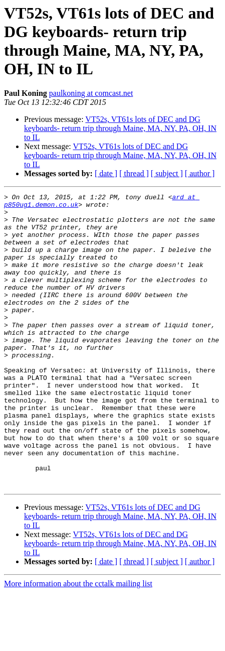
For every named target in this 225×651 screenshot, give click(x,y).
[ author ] (200, 173)
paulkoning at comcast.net (91, 93)
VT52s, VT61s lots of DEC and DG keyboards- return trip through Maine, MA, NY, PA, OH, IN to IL (120, 128)
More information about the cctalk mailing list (78, 642)
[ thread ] (134, 173)
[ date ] (106, 173)
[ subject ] (167, 173)
